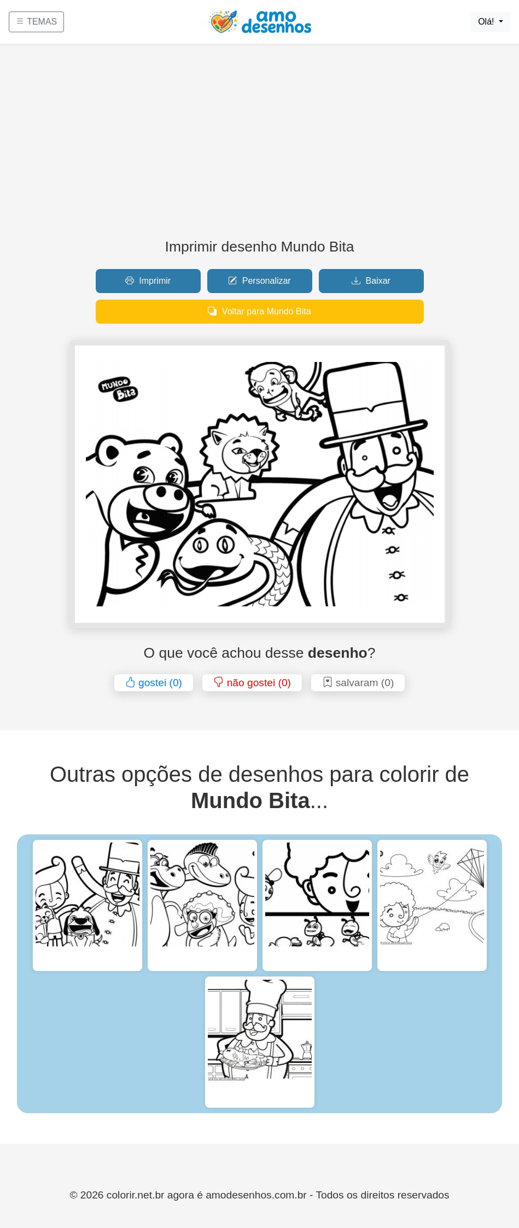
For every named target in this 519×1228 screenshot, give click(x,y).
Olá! (487, 21)
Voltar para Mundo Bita (259, 311)
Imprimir (148, 280)
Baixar (371, 280)
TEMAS (36, 21)
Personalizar (259, 280)
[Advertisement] (259, 145)
